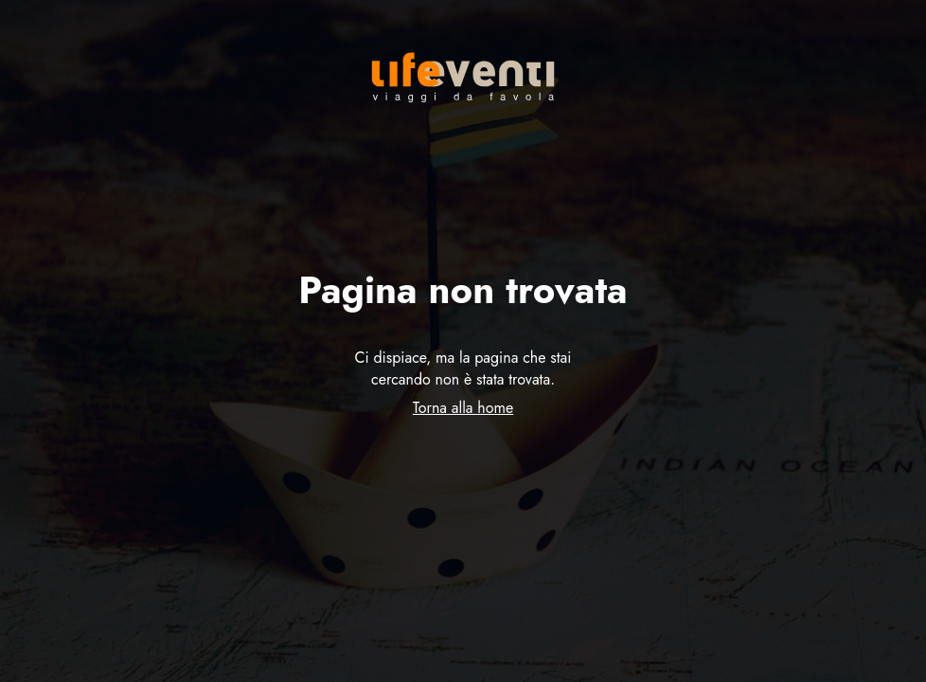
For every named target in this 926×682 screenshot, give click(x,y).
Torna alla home (463, 408)
